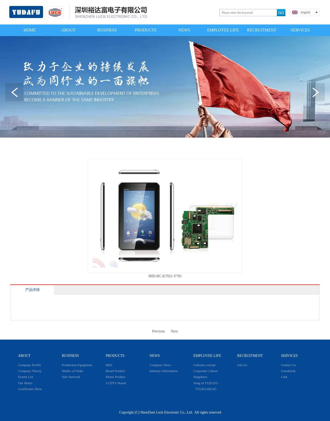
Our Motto (25, 383)
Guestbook (288, 371)
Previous (158, 331)
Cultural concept (204, 365)
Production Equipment (77, 365)
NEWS (155, 356)
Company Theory (30, 371)
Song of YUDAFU (206, 383)
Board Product (115, 371)
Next (174, 331)
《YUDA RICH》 (205, 389)
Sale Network (71, 377)
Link (284, 377)
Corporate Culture (205, 371)
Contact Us (288, 365)
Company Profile (29, 365)
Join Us (242, 365)
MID (109, 365)
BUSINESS (70, 356)
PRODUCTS (115, 356)
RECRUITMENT (250, 356)
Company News (160, 365)
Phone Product (115, 377)
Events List (25, 377)
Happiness (200, 377)
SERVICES (289, 356)
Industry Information (164, 371)
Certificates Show (30, 389)
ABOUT (24, 356)
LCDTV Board (116, 383)
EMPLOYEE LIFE (207, 356)
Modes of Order (72, 371)
